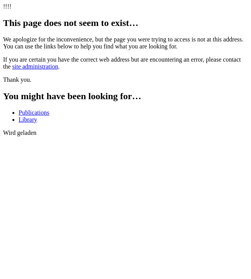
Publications (34, 112)
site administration (35, 66)
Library (28, 119)
